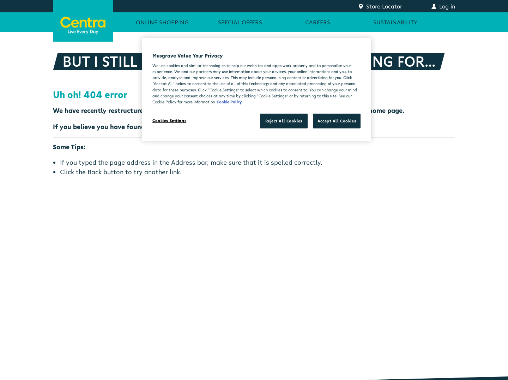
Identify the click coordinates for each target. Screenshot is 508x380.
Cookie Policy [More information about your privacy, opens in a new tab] (229, 101)
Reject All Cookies (283, 120)
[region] (256, 89)
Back (94, 172)
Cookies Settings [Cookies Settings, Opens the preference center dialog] (169, 120)
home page (386, 110)
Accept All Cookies (337, 120)
